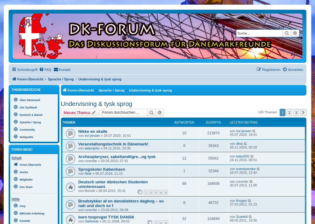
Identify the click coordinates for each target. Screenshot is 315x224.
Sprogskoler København (101, 169)
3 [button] (296, 112)
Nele (88, 173)
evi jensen (92, 135)
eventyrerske (246, 169)
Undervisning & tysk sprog (96, 103)
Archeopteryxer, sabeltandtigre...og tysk (117, 156)
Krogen (241, 200)
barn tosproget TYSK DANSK (106, 217)
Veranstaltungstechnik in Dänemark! (113, 144)
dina (239, 143)
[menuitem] (45, 69)
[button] (303, 112)
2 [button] (289, 112)
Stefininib (91, 221)
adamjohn (92, 148)
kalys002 (242, 156)
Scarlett (242, 216)
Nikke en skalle (93, 131)
